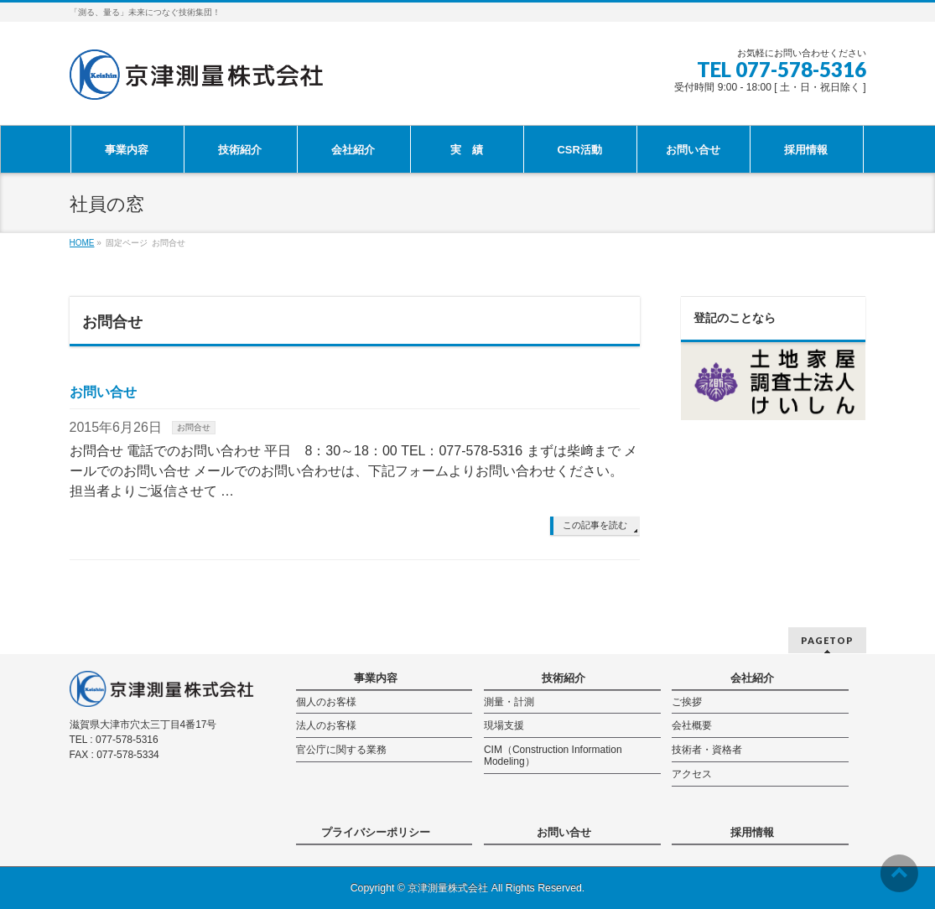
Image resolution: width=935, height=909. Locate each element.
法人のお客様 (326, 725)
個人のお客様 (326, 702)
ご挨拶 (687, 702)
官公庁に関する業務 (341, 750)
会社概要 (692, 725)
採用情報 (752, 832)
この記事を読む (595, 525)
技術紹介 (563, 678)
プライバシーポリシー (375, 832)
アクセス (692, 774)
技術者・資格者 (707, 750)
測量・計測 (509, 702)
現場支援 (504, 725)
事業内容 (375, 678)
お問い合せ (103, 392)
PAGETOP (827, 640)
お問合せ (193, 427)
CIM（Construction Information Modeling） (553, 755)
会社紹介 (752, 678)
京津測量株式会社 (448, 888)
